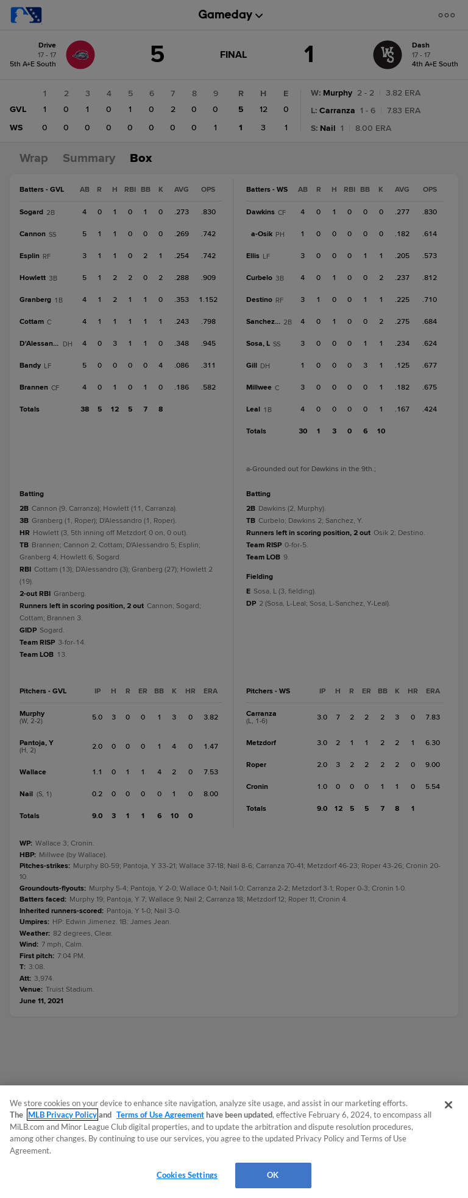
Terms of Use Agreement (160, 1114)
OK (272, 1175)
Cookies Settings (187, 1175)
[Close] (448, 1104)
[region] (234, 1141)
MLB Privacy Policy (62, 1114)
